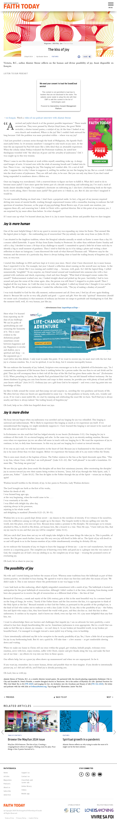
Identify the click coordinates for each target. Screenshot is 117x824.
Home (6, 773)
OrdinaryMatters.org (38, 686)
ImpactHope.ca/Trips (70, 307)
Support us (26, 773)
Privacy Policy (21, 818)
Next (109, 697)
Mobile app (26, 794)
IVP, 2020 (29, 684)
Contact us (26, 776)
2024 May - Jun (57, 43)
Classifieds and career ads (27, 781)
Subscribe (7, 791)
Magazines (47, 43)
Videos (24, 790)
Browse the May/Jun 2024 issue (26, 739)
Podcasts (7, 784)
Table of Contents (15, 735)
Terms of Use (9, 818)
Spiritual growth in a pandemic (81, 739)
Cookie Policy (33, 818)
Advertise (7, 795)
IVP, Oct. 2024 (97, 684)
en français (11, 117)
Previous (10, 697)
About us (7, 787)
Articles (6, 776)
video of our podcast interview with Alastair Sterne (48, 117)
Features (55, 56)
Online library (27, 786)
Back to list (61, 697)
